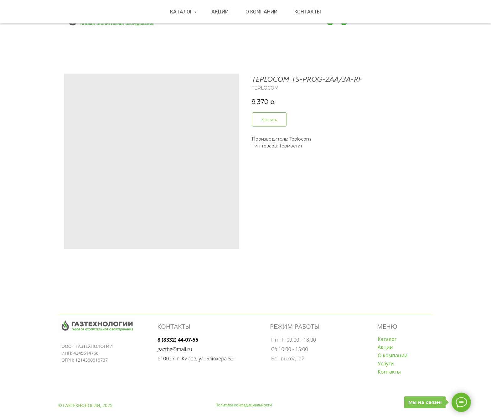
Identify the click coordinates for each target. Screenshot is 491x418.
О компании (257, 20)
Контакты (293, 20)
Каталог (196, 20)
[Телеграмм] (330, 20)
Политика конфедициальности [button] (243, 405)
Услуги (386, 363)
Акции (226, 20)
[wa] (344, 20)
